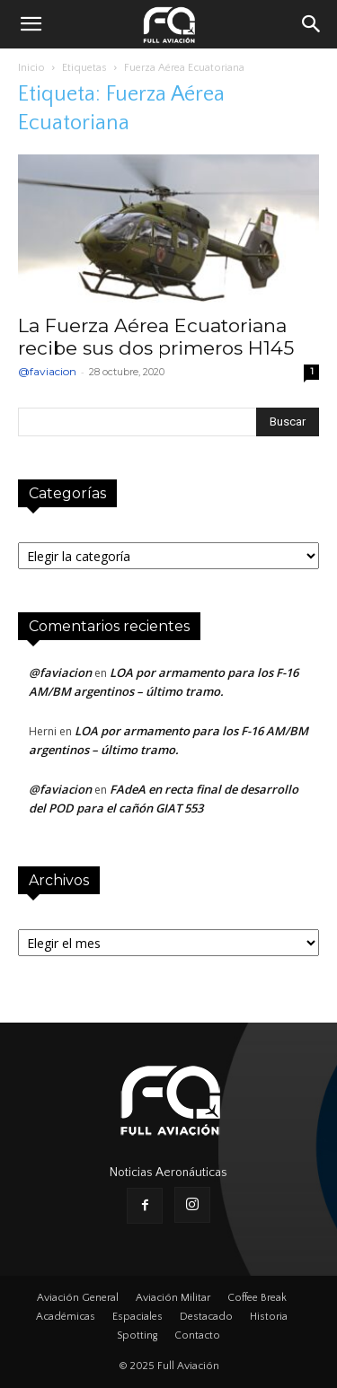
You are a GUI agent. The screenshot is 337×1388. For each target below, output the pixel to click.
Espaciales (137, 1316)
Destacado (206, 1316)
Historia (269, 1316)
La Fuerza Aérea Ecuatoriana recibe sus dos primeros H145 (156, 336)
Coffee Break (257, 1298)
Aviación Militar (173, 1298)
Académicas (65, 1316)
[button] (30, 24)
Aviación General (78, 1298)
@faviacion (47, 371)
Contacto (197, 1335)
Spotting (137, 1335)
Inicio (31, 68)
